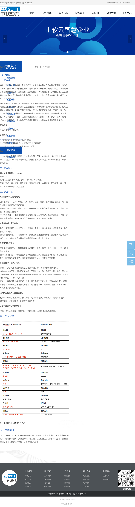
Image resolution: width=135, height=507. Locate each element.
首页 (36, 67)
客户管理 (46, 67)
